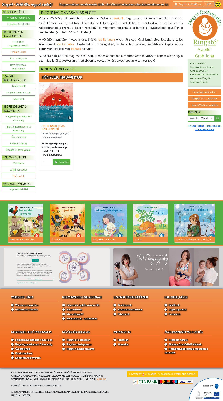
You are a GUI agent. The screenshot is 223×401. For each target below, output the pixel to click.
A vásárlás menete (176, 339)
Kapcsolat (120, 339)
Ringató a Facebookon (204, 92)
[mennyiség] (47, 162)
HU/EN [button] (208, 4)
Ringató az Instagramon (204, 98)
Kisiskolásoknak (18, 143)
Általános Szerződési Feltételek (182, 344)
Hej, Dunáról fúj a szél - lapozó (53, 127)
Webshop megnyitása (18, 17)
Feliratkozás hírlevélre (18, 24)
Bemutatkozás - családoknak (18, 66)
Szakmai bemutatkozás (18, 92)
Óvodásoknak (18, 137)
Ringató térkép (18, 51)
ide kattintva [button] (106, 39)
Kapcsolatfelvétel (19, 189)
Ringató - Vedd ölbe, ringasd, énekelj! (27, 4)
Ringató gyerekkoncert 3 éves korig (18, 128)
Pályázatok (18, 99)
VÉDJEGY (101, 379)
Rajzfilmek (18, 163)
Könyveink (120, 344)
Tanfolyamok (19, 86)
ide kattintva (65, 44)
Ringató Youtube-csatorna (204, 105)
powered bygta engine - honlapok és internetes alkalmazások (162, 374)
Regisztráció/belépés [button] (188, 4)
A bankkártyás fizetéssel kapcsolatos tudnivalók (186, 350)
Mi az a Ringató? (18, 58)
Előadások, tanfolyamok (18, 149)
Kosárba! (61, 162)
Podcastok (18, 176)
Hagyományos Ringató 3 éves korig (19, 118)
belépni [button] (118, 18)
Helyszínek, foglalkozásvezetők (18, 43)
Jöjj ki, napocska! (18, 169)
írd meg (76, 49)
